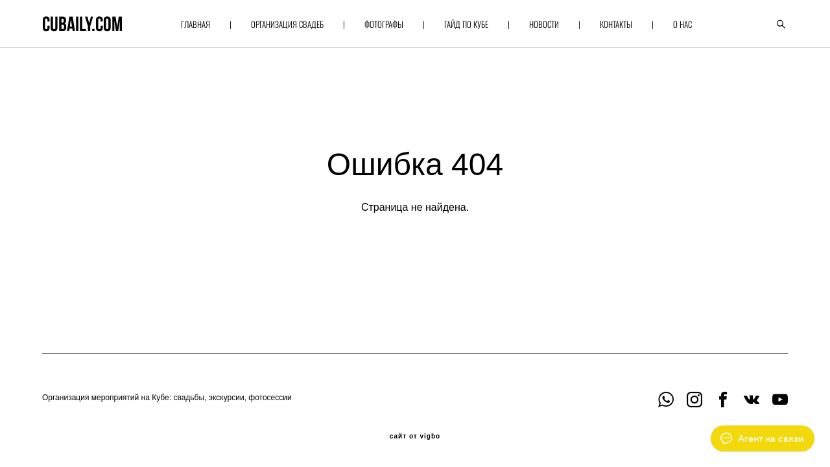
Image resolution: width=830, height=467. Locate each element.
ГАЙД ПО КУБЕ (466, 24)
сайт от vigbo (415, 436)
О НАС (682, 24)
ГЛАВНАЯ (195, 24)
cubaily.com (82, 24)
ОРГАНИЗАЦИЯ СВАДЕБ (287, 24)
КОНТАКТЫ (616, 24)
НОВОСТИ (544, 24)
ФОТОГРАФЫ (383, 24)
